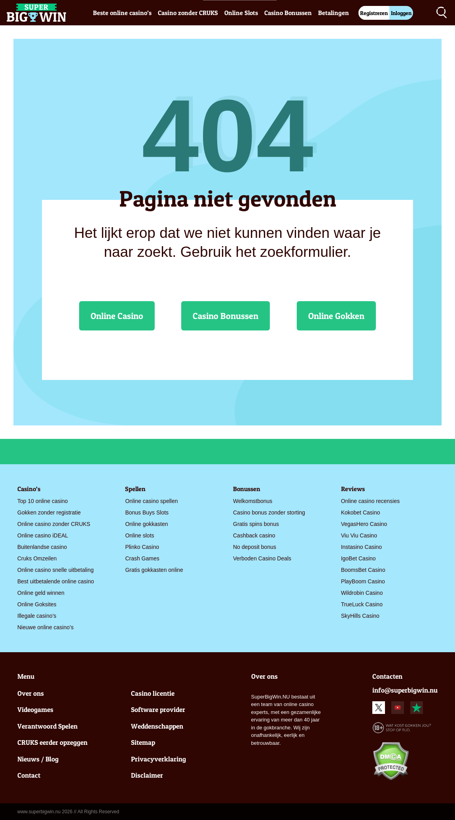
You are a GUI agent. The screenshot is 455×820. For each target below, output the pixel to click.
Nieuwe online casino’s (45, 627)
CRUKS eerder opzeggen (52, 742)
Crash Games (142, 558)
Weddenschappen (157, 726)
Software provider (158, 709)
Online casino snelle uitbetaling (55, 570)
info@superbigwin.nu (405, 690)
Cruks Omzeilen (37, 558)
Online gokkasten (146, 524)
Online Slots (241, 13)
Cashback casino (254, 535)
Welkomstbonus (252, 501)
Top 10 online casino (42, 501)
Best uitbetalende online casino (55, 581)
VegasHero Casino (364, 524)
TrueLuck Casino (362, 604)
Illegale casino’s (37, 616)
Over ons (30, 693)
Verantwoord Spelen (47, 726)
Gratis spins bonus (256, 524)
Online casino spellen (151, 501)
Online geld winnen (40, 593)
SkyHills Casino (360, 616)
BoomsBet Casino (363, 570)
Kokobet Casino (360, 512)
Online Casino (117, 316)
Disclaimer (147, 775)
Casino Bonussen (288, 13)
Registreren (374, 12)
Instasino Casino (361, 547)
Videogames (35, 709)
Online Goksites (37, 604)
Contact (28, 775)
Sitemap (143, 742)
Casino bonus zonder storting (269, 512)
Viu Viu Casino (359, 535)
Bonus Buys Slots (147, 512)
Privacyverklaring (158, 759)
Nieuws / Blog (38, 759)
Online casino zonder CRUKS (53, 524)
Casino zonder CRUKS (188, 13)
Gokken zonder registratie (49, 512)
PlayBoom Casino (363, 581)
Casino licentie (152, 693)
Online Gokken (336, 316)
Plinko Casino (142, 547)
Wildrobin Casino (362, 593)
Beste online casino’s (122, 13)
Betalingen (333, 13)
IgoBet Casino (358, 558)
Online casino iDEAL (42, 535)
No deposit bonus (254, 547)
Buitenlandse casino (42, 547)
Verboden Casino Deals (262, 558)
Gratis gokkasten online (154, 570)
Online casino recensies (370, 501)
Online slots (139, 535)
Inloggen (401, 12)
